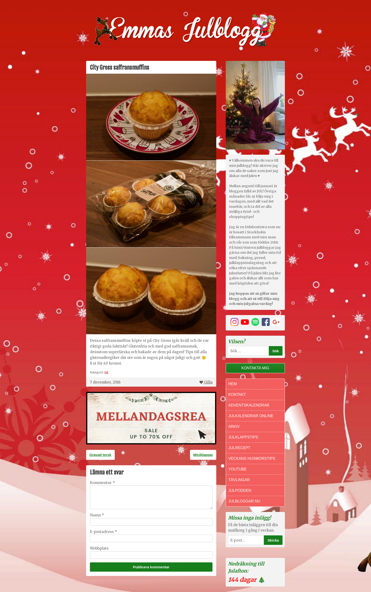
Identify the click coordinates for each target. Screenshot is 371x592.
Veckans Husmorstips (251, 458)
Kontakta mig (255, 368)
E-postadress (103, 531)
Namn (97, 515)
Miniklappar (203, 455)
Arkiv (234, 427)
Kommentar (102, 482)
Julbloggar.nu (244, 501)
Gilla (205, 382)
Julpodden (239, 490)
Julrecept (239, 448)
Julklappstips (243, 437)
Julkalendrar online (250, 416)
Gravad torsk (100, 455)
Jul (106, 372)
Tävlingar (239, 480)
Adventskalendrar (248, 405)
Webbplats (99, 548)
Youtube (237, 469)
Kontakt (237, 395)
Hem (232, 384)
